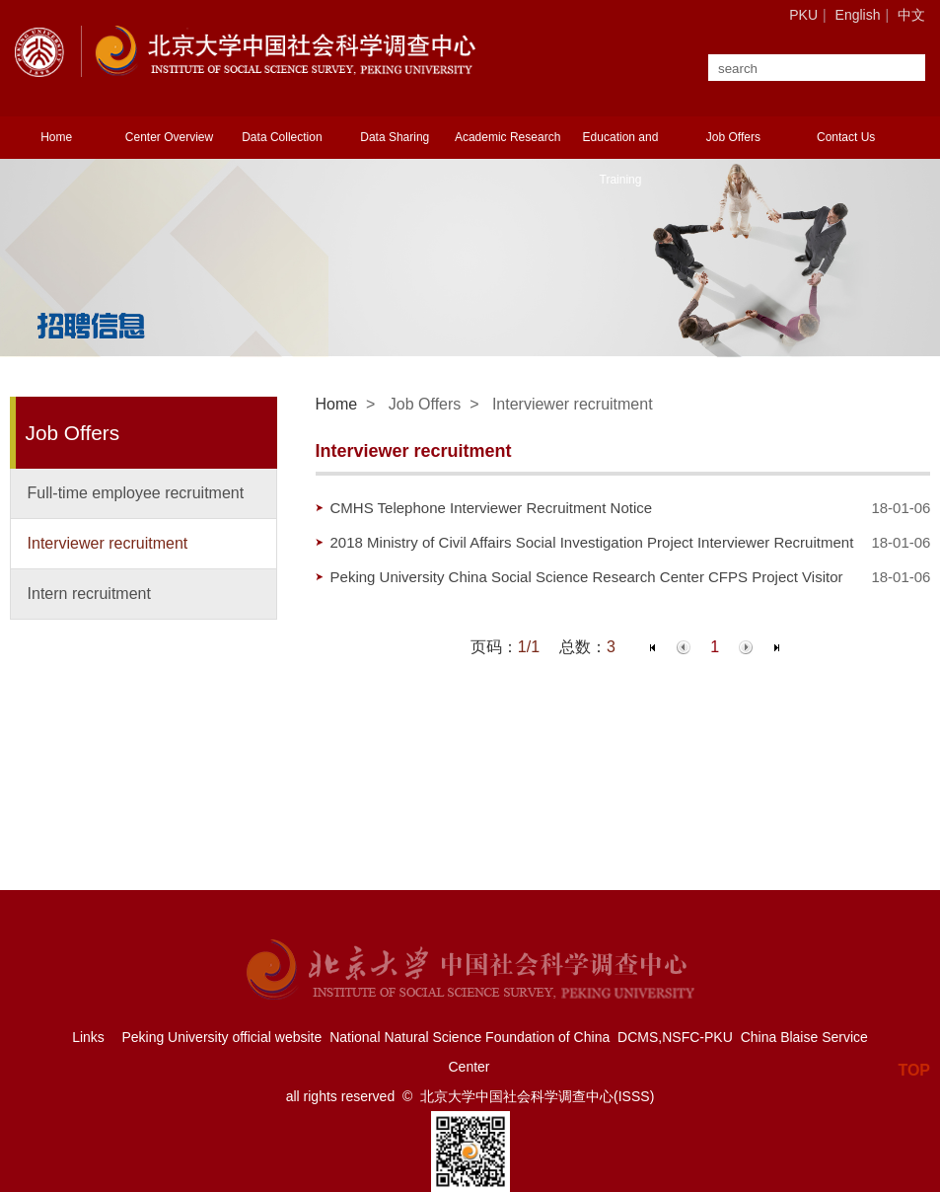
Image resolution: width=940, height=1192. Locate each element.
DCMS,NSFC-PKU (675, 1037)
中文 (911, 15)
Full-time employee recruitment (136, 492)
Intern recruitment (89, 593)
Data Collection (282, 137)
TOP (914, 1061)
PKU (803, 15)
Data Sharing (394, 137)
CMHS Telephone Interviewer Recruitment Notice (491, 507)
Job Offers (733, 137)
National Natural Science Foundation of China (469, 1037)
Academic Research (507, 137)
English (858, 15)
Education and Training (621, 158)
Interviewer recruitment (108, 543)
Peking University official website (221, 1037)
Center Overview (169, 137)
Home (56, 137)
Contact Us (846, 137)
